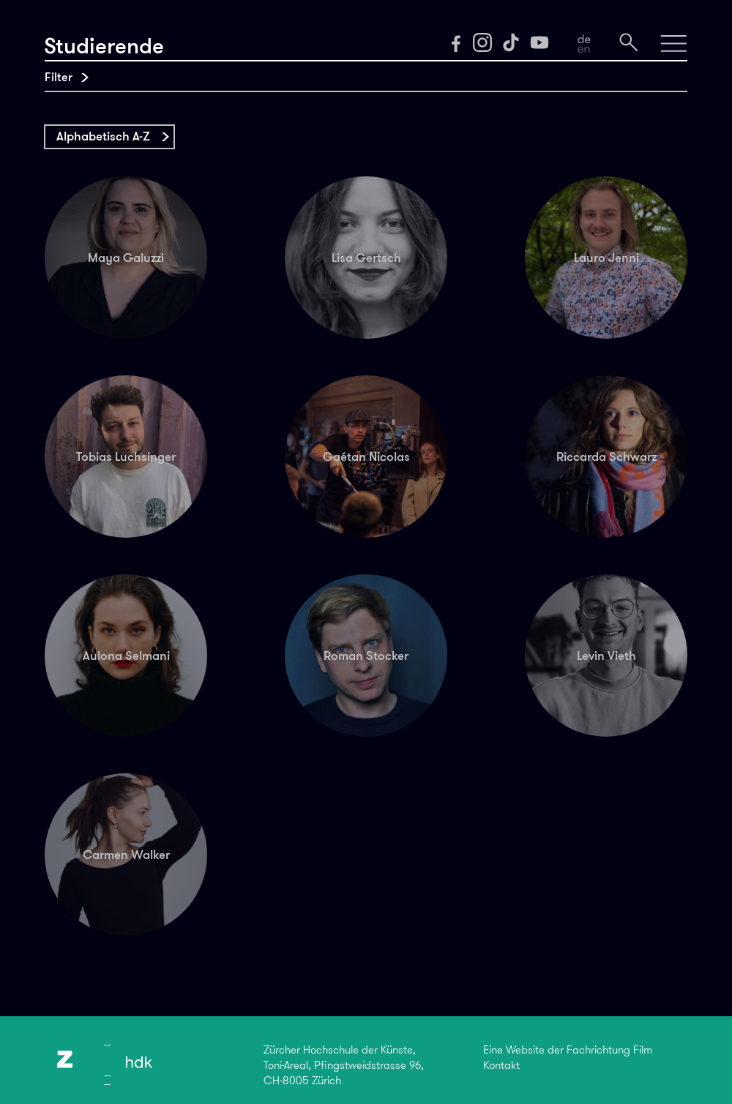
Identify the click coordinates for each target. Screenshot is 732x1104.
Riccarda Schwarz (606, 456)
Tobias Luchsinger (126, 456)
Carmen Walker (126, 854)
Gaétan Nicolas (366, 456)
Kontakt (501, 1065)
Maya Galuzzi (126, 257)
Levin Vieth (606, 655)
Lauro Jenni (606, 257)
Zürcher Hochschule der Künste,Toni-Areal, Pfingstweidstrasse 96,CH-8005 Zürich (344, 1065)
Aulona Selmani (126, 655)
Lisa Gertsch (366, 257)
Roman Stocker (366, 655)
